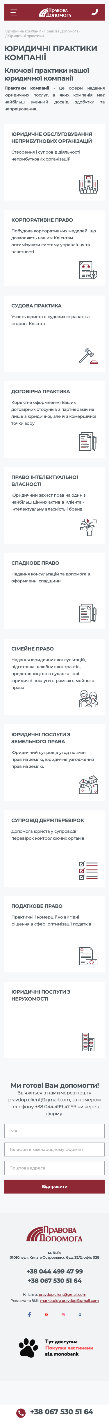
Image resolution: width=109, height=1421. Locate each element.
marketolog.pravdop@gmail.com (69, 1300)
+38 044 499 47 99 (55, 1107)
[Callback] (95, 12)
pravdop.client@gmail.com (62, 1294)
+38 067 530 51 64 (54, 1280)
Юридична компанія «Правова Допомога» (42, 31)
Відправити (54, 1186)
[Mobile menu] (14, 12)
